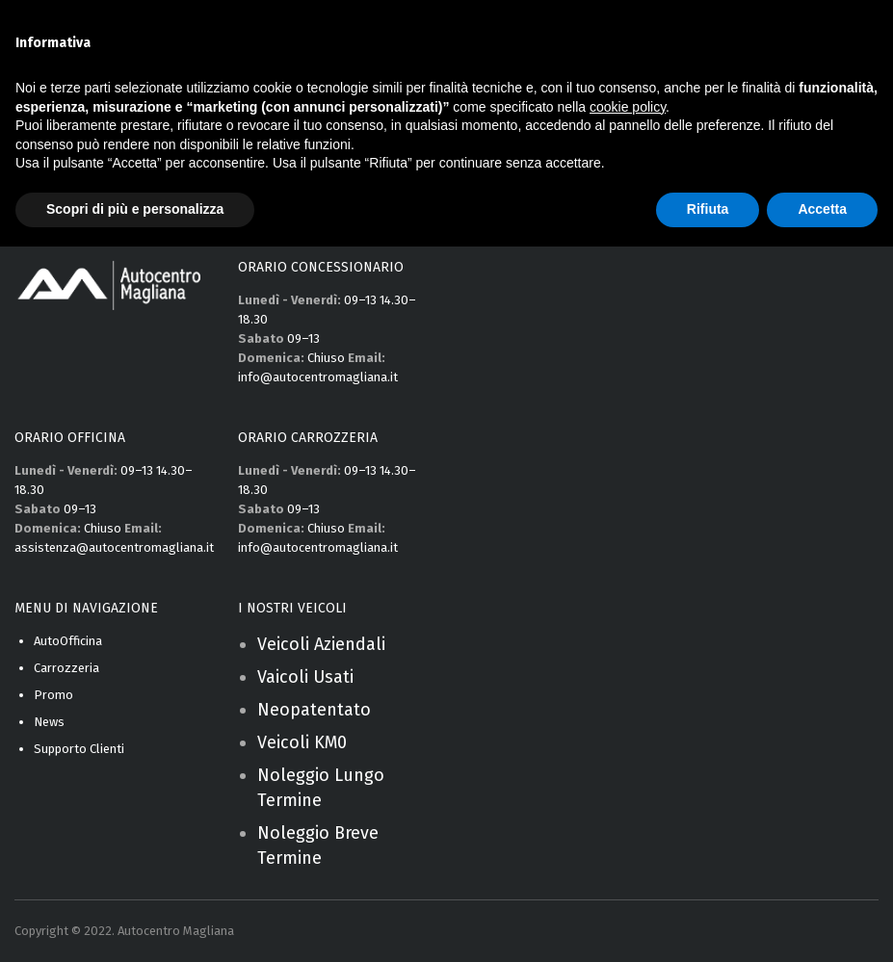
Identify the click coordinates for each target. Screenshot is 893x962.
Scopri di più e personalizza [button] (134, 209)
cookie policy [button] (628, 107)
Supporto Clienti (79, 748)
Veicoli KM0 (302, 742)
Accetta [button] (822, 209)
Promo (53, 695)
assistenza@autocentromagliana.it (114, 547)
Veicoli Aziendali (321, 644)
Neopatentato (314, 709)
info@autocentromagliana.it (318, 377)
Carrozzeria (66, 668)
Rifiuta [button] (708, 209)
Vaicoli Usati (305, 677)
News (49, 722)
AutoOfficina (68, 641)
